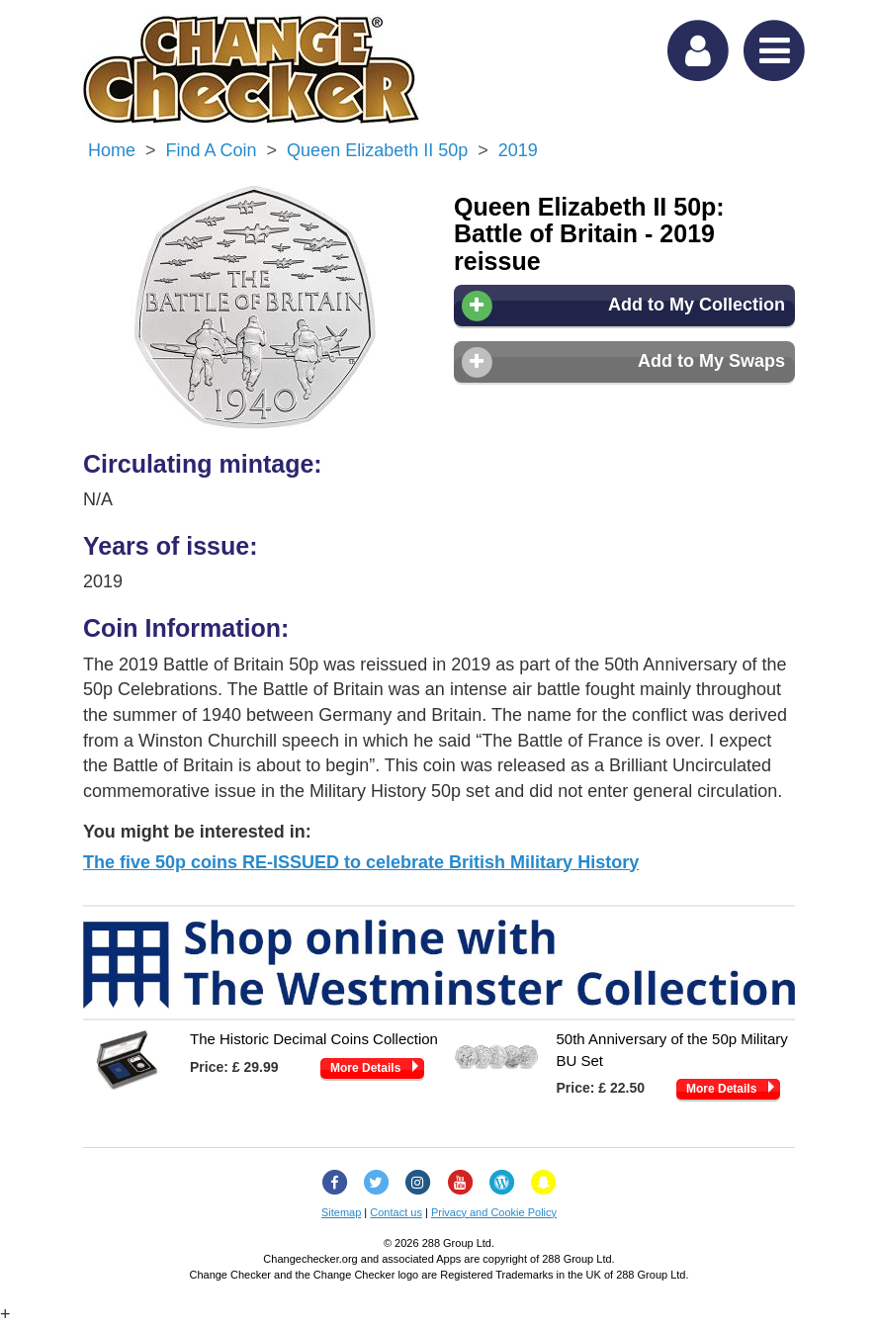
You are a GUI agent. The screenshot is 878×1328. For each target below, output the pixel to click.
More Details (365, 1068)
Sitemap (341, 1212)
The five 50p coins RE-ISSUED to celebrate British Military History (361, 862)
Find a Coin (211, 150)
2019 (518, 150)
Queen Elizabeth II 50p (377, 150)
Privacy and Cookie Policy (494, 1212)
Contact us (396, 1212)
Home (111, 150)
